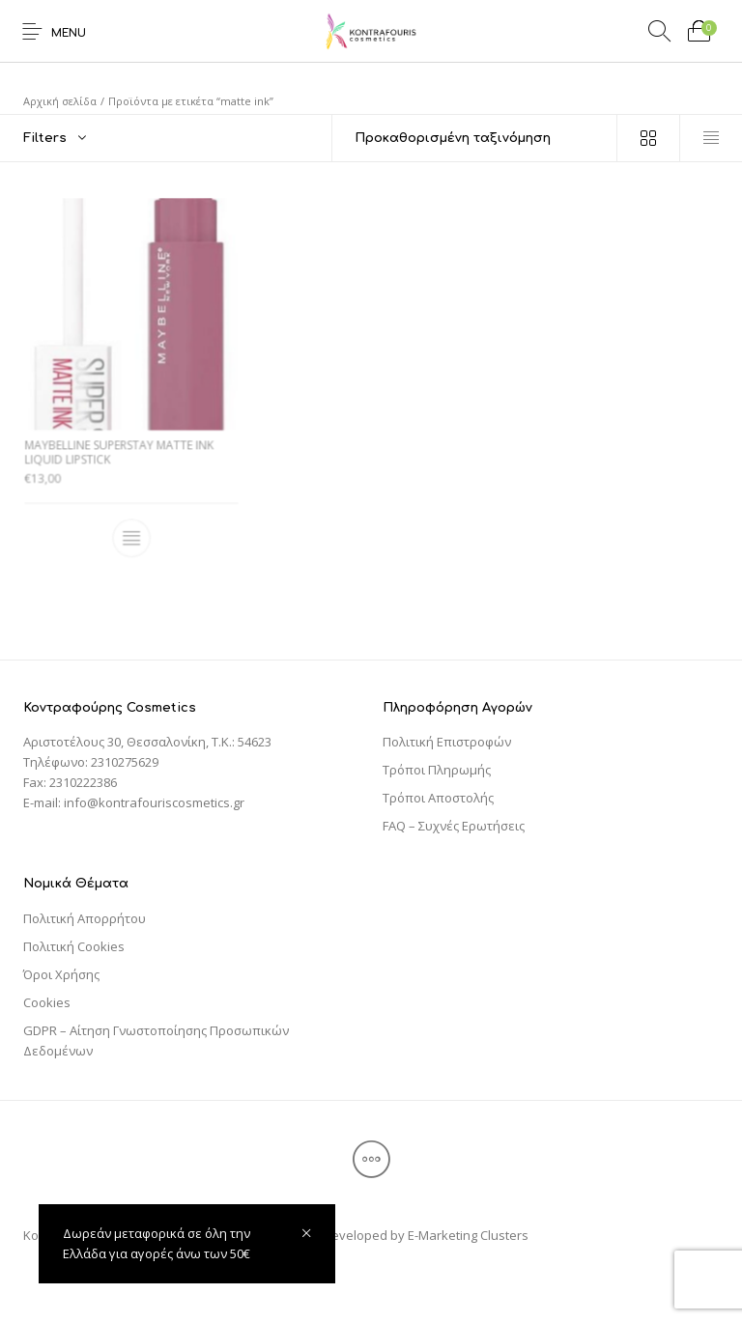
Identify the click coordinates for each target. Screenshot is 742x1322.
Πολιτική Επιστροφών (447, 741)
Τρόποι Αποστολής (438, 797)
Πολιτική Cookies (74, 946)
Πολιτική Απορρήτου (84, 918)
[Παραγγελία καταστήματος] (474, 138)
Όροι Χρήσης (61, 974)
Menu (68, 33)
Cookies (47, 1002)
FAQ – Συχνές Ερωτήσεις (454, 825)
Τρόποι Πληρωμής (437, 769)
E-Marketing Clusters (468, 1235)
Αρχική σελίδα (60, 101)
